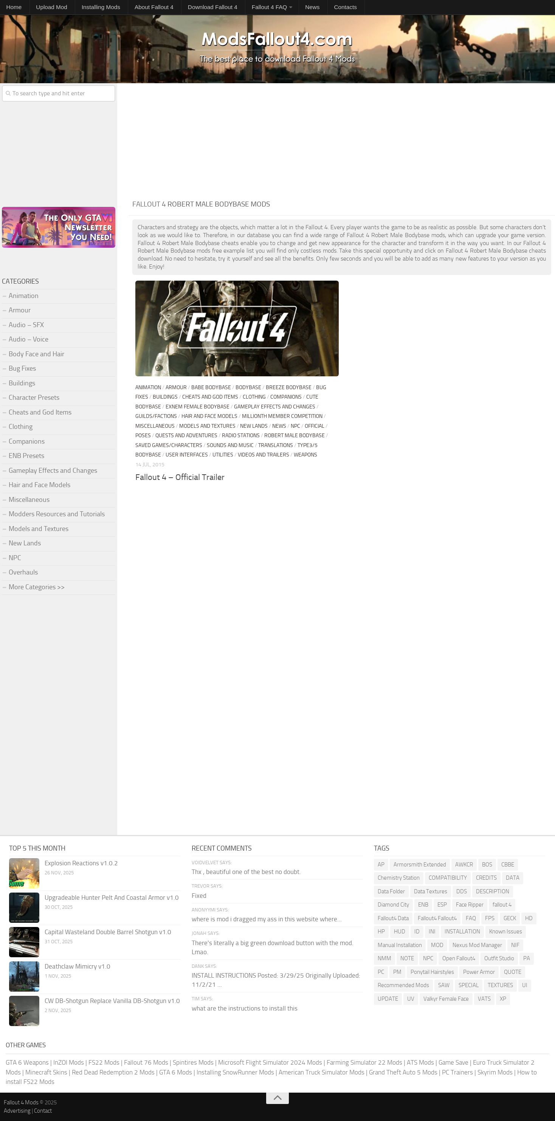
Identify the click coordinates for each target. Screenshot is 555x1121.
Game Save (453, 1062)
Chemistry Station (399, 877)
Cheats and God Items (210, 397)
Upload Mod (39, 7)
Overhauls (23, 572)
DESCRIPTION (492, 891)
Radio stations (241, 435)
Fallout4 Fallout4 (437, 918)
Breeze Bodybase (289, 387)
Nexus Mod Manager (477, 945)
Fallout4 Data (393, 918)
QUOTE (512, 972)
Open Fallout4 (458, 958)
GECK (510, 918)
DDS (461, 891)
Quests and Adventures (186, 435)
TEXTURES (500, 985)
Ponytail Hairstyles (432, 972)
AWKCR (464, 864)
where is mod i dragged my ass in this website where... (267, 919)
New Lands (254, 426)
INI (432, 931)
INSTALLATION (462, 931)
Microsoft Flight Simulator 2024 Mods (270, 1062)
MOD (437, 945)
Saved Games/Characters (168, 445)
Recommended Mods (403, 985)
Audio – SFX (26, 325)
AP (381, 864)
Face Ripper (470, 904)
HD (529, 918)
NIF (515, 945)
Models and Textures (207, 426)
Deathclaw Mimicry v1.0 (77, 966)
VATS (484, 998)
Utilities (222, 455)
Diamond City (393, 904)
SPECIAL (469, 985)
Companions (286, 397)
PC (381, 972)
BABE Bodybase (211, 387)
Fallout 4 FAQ (225, 7)
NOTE (407, 958)
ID (417, 931)
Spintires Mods (193, 1062)
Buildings (165, 397)
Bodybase (248, 387)
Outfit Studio (499, 958)
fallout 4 (502, 904)
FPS (490, 918)
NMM (384, 958)
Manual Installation (400, 945)
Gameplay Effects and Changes (274, 407)
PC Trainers (457, 1072)
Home (10, 7)
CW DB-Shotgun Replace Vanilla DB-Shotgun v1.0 (112, 1001)
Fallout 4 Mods (21, 1102)
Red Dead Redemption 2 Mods (113, 1072)
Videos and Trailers (263, 455)
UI (524, 985)
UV (410, 998)
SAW (444, 985)
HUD (399, 931)
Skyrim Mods (495, 1072)
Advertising (17, 1110)
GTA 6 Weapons (27, 1062)
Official (314, 426)
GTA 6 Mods (175, 1072)
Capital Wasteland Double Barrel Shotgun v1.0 (108, 932)
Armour (176, 387)
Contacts (287, 7)
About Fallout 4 (126, 7)
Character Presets (34, 397)
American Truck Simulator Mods (321, 1072)
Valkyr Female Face (446, 998)
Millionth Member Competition (282, 416)
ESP (442, 904)
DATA (512, 877)
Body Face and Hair (36, 354)
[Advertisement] (341, 140)
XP (503, 998)
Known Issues (505, 931)
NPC (295, 426)
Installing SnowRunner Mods (235, 1072)
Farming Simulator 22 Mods (364, 1062)
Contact (43, 1110)
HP (381, 931)
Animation (148, 387)
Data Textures (430, 891)
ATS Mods (420, 1062)
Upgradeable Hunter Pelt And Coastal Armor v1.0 (112, 897)
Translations (275, 445)
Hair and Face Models (209, 416)
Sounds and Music (230, 445)
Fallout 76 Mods (146, 1062)
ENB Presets (26, 456)
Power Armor (479, 972)
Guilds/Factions (156, 416)
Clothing (254, 397)
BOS (487, 864)
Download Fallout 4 (177, 7)
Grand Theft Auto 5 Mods (403, 1072)
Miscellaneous (155, 426)
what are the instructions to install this (245, 1008)
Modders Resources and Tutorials (57, 514)
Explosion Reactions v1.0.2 (81, 863)
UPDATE (388, 998)
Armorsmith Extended (420, 864)
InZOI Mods (68, 1062)
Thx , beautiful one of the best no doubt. (246, 872)
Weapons (305, 455)
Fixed (199, 895)
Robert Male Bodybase (294, 435)
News (262, 7)
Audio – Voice (28, 339)
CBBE (507, 864)
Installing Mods (80, 7)
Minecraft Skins (46, 1072)
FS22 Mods (103, 1062)
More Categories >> (37, 587)
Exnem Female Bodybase (197, 407)
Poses (143, 435)
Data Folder (391, 891)
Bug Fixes (22, 368)
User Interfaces (187, 455)
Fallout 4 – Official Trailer (180, 477)
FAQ (471, 918)
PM (397, 972)
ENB (423, 904)
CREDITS (486, 877)
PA (526, 958)
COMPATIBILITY (448, 877)
